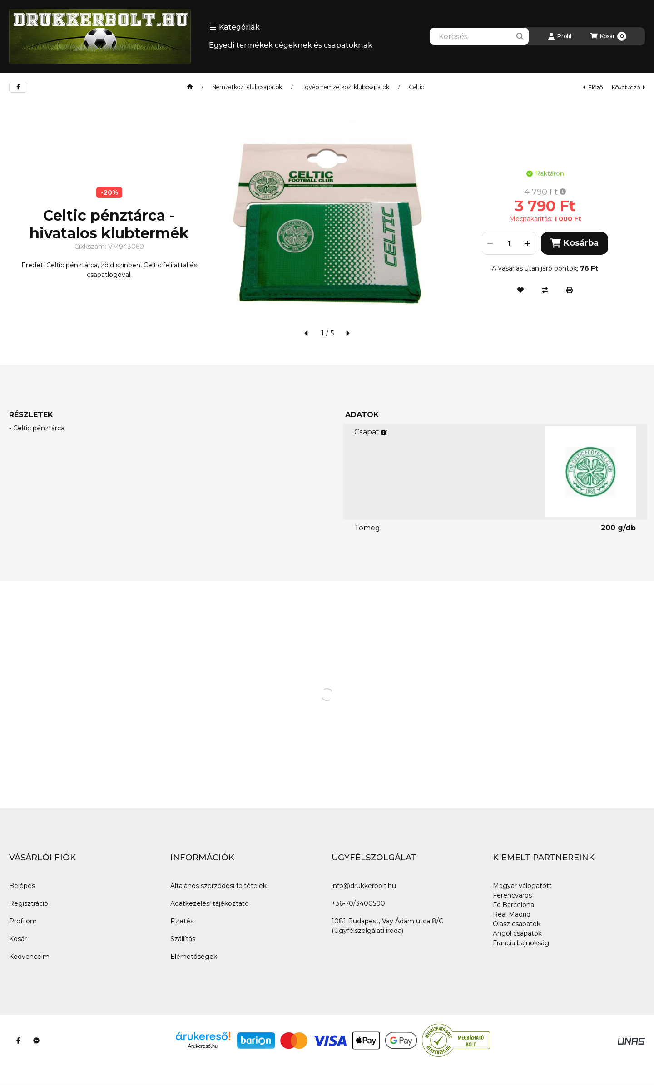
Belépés (22, 886)
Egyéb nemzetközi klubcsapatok (345, 87)
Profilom (23, 921)
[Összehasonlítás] (545, 290)
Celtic (416, 87)
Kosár (18, 939)
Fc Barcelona (513, 905)
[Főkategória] (190, 87)
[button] (234, 27)
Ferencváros (512, 895)
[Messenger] (36, 1040)
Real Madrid (511, 914)
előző (593, 87)
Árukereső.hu (203, 1046)
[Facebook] (18, 1040)
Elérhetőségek (193, 956)
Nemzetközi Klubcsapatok (247, 87)
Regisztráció (28, 903)
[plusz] (527, 243)
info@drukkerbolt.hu (364, 886)
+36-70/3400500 (358, 903)
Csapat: (370, 432)
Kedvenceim (29, 956)
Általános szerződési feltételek (218, 886)
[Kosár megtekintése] (608, 36)
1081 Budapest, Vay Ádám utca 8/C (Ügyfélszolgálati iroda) (387, 926)
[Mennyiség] (509, 243)
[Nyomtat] (569, 290)
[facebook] (18, 87)
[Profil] (559, 36)
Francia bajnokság (521, 943)
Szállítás (182, 939)
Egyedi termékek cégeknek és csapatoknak (290, 45)
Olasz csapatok (516, 924)
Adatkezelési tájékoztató (209, 903)
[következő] (347, 333)
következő (628, 87)
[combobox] (479, 36)
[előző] (306, 333)
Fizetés (181, 921)
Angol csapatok (517, 933)
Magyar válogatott (522, 886)
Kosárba (574, 243)
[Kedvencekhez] (520, 290)
